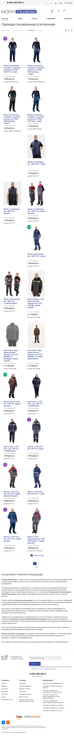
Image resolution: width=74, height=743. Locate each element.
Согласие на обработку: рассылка (53, 708)
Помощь (22, 680)
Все (36, 567)
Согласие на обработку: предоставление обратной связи (53, 701)
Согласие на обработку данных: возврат (53, 686)
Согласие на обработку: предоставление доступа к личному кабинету (51, 696)
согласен (35, 666)
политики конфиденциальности (47, 668)
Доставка (22, 683)
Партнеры (5, 688)
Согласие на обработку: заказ (52, 710)
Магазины (5, 691)
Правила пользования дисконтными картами (26, 700)
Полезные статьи (7, 699)
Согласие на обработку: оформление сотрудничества (52, 691)
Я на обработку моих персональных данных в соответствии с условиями (51, 667)
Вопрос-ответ (23, 697)
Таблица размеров (25, 686)
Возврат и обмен (24, 688)
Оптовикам (23, 691)
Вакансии (4, 686)
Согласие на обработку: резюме (53, 705)
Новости (4, 683)
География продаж (25, 694)
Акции (4, 697)
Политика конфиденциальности (53, 683)
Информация (48, 680)
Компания (5, 680)
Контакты (5, 694)
